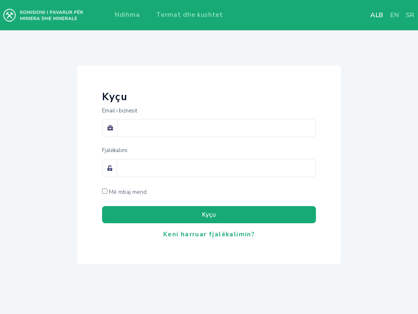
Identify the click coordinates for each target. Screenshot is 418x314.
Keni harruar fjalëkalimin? (209, 234)
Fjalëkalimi (114, 150)
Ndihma (127, 14)
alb (377, 15)
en (394, 15)
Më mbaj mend (128, 192)
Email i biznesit (119, 110)
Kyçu (209, 215)
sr (410, 15)
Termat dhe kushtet (189, 14)
